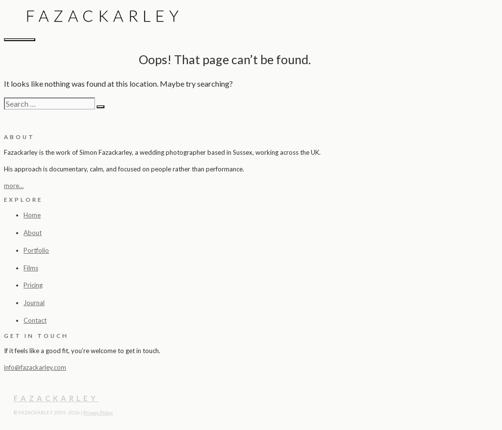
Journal (34, 303)
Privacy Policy (98, 412)
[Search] (100, 106)
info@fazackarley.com (35, 367)
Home (32, 215)
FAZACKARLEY (56, 398)
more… (14, 186)
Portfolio (36, 250)
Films (31, 268)
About (33, 233)
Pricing (33, 285)
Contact (35, 320)
